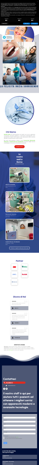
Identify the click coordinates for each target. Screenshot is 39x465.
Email (4, 424)
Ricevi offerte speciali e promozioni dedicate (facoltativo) (12, 438)
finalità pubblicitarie (30, 9)
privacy (17, 437)
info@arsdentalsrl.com (11, 385)
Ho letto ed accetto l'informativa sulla (10, 437)
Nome (4, 416)
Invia (5, 443)
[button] (37, 1)
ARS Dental (10, 350)
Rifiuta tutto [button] (27, 23)
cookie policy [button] (3, 6)
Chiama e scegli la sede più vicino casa (19, 248)
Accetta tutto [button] (34, 23)
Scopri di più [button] (4, 23)
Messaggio (5, 431)
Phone (4, 428)
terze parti (16, 7)
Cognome (5, 420)
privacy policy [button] (4, 4)
